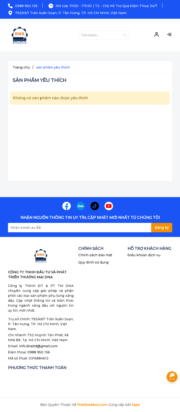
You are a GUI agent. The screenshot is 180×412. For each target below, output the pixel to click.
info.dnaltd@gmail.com (38, 346)
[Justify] (124, 35)
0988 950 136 (26, 6)
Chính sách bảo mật (95, 255)
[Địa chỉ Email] (90, 227)
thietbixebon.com (92, 405)
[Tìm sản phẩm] (104, 35)
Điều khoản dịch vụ (144, 255)
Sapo (135, 405)
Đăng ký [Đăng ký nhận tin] (162, 227)
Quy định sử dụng (93, 262)
